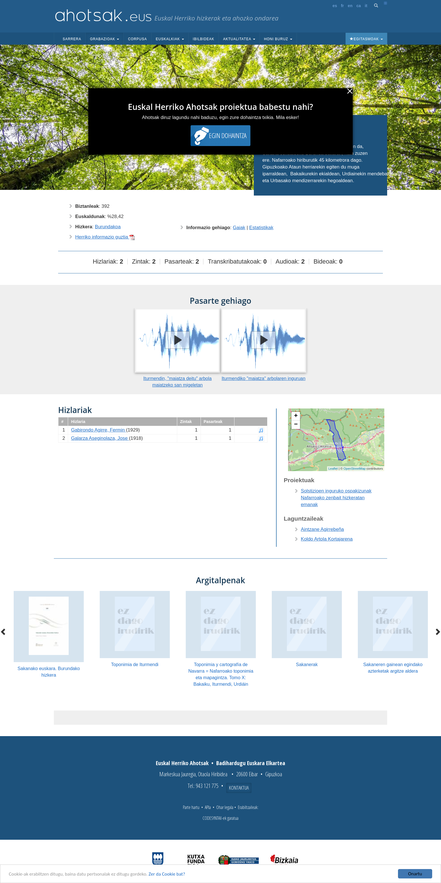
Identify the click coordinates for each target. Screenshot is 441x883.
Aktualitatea (239, 39)
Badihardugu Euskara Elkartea (250, 763)
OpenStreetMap (355, 468)
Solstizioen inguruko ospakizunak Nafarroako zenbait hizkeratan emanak (336, 497)
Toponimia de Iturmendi (134, 664)
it (366, 5)
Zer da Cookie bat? (167, 874)
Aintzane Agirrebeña (322, 529)
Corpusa (137, 39)
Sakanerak (307, 664)
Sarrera (72, 39)
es (334, 5)
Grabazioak (104, 39)
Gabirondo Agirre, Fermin (98, 430)
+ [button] (296, 416)
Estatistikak (261, 227)
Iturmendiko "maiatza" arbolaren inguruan (263, 378)
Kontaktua (239, 787)
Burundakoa (108, 226)
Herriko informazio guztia (105, 237)
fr (342, 5)
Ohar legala (224, 807)
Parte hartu (191, 807)
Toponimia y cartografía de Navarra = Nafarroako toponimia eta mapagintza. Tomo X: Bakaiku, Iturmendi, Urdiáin (220, 674)
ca (358, 5)
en (350, 5)
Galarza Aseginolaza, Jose (100, 438)
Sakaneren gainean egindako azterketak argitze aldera (392, 667)
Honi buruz (278, 39)
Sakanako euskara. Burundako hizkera (49, 671)
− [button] (296, 424)
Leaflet (333, 468)
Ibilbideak (203, 39)
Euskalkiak (170, 39)
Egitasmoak (366, 39)
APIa (208, 807)
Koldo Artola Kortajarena (327, 539)
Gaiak (239, 227)
